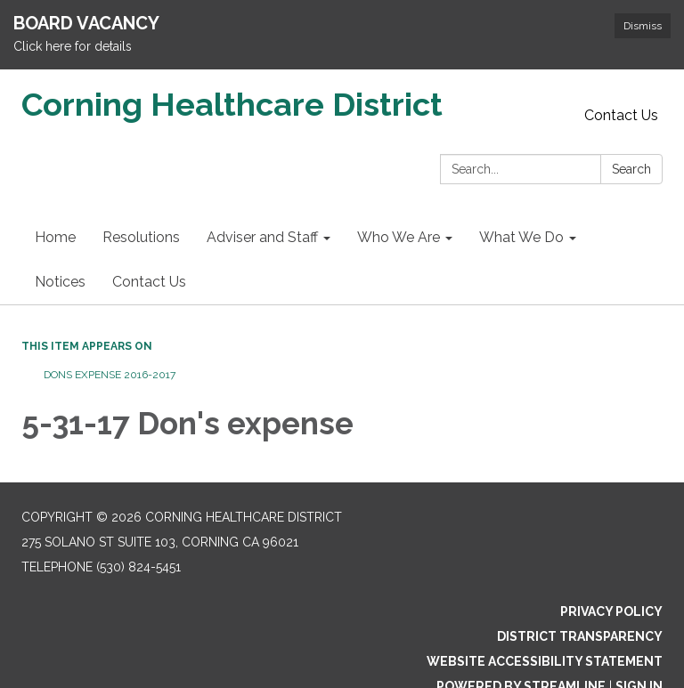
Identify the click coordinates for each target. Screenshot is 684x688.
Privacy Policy (611, 611)
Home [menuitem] (55, 237)
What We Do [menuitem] (521, 237)
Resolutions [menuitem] (141, 237)
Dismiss (642, 26)
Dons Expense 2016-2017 (109, 374)
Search (631, 169)
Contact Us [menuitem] (149, 281)
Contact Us (621, 115)
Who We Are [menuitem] (398, 237)
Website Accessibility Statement (545, 661)
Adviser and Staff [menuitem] (262, 237)
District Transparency (580, 636)
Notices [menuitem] (60, 281)
